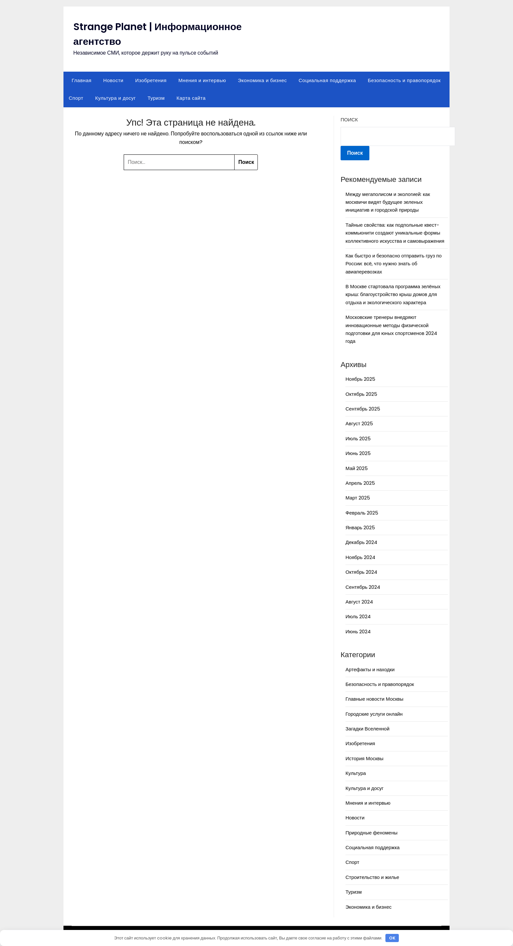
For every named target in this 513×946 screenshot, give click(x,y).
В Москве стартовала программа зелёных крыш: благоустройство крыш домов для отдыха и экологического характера (392, 294)
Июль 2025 (358, 438)
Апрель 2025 (360, 483)
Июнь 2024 (358, 631)
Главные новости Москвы (374, 698)
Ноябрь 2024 (360, 557)
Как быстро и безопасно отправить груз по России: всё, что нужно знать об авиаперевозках (393, 263)
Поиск (349, 119)
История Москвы (364, 758)
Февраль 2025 (361, 512)
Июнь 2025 (358, 453)
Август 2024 (359, 601)
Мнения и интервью (202, 80)
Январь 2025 (360, 527)
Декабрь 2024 (361, 542)
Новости (113, 80)
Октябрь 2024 (361, 572)
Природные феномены (371, 832)
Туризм (156, 98)
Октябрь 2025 (361, 394)
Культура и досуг (115, 98)
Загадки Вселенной (367, 728)
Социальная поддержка (327, 80)
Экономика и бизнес (262, 80)
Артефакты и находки (370, 669)
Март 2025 (357, 497)
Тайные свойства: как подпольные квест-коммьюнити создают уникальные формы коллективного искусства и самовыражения (394, 232)
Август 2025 (359, 423)
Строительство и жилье (372, 877)
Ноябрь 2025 (360, 379)
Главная (82, 80)
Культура (355, 773)
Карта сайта (191, 98)
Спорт (76, 98)
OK (392, 938)
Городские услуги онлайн (374, 713)
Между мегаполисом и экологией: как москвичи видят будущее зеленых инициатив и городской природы (387, 202)
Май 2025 (356, 468)
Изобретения (151, 80)
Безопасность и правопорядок (404, 80)
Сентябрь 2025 (362, 408)
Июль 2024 (358, 616)
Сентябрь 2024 (362, 587)
